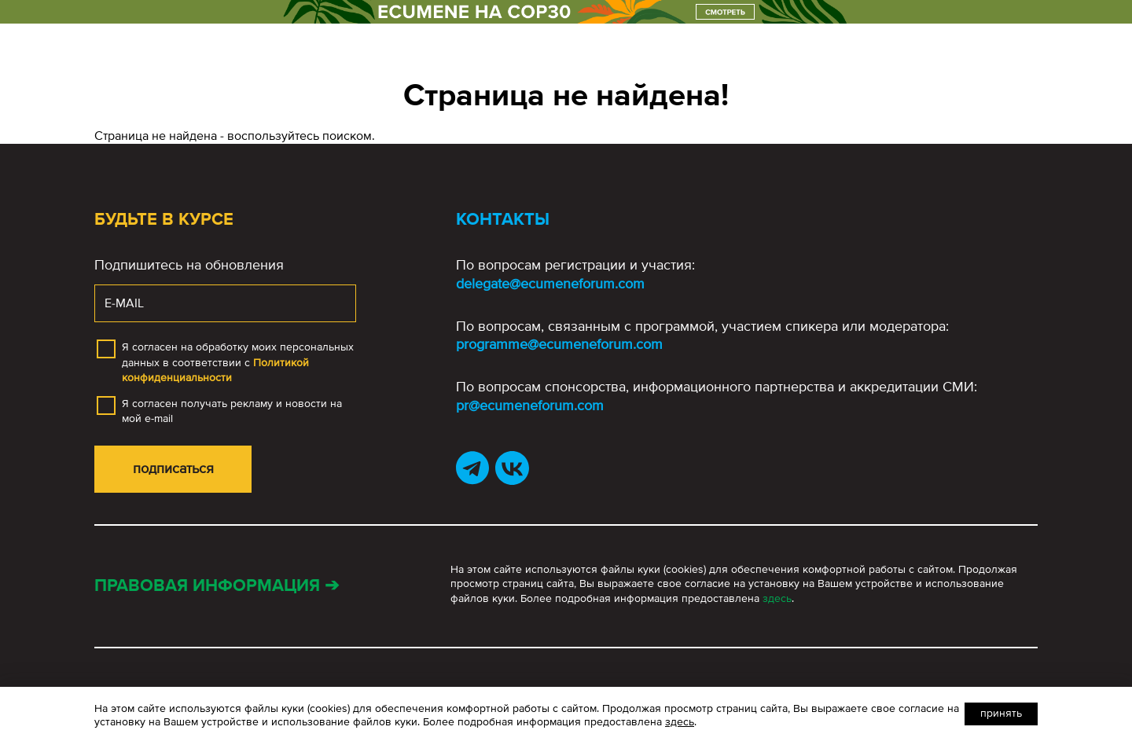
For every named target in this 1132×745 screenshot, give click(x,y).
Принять (1001, 713)
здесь (777, 598)
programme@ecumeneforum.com (559, 344)
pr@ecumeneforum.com (530, 405)
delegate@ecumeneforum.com (550, 283)
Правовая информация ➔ (216, 585)
